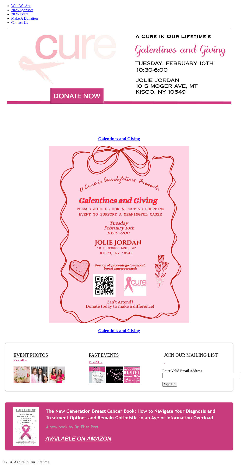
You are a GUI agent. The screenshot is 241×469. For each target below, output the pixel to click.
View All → (20, 360)
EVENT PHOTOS (31, 355)
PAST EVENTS (104, 355)
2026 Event (19, 14)
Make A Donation (24, 18)
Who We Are (21, 6)
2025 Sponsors (22, 10)
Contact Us (19, 23)
